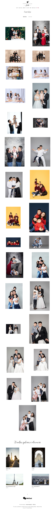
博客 (31, 7)
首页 (17, 7)
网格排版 (30, 16)
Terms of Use (39, 506)
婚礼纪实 (20, 7)
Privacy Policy (33, 506)
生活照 (27, 7)
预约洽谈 (34, 7)
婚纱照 (24, 7)
